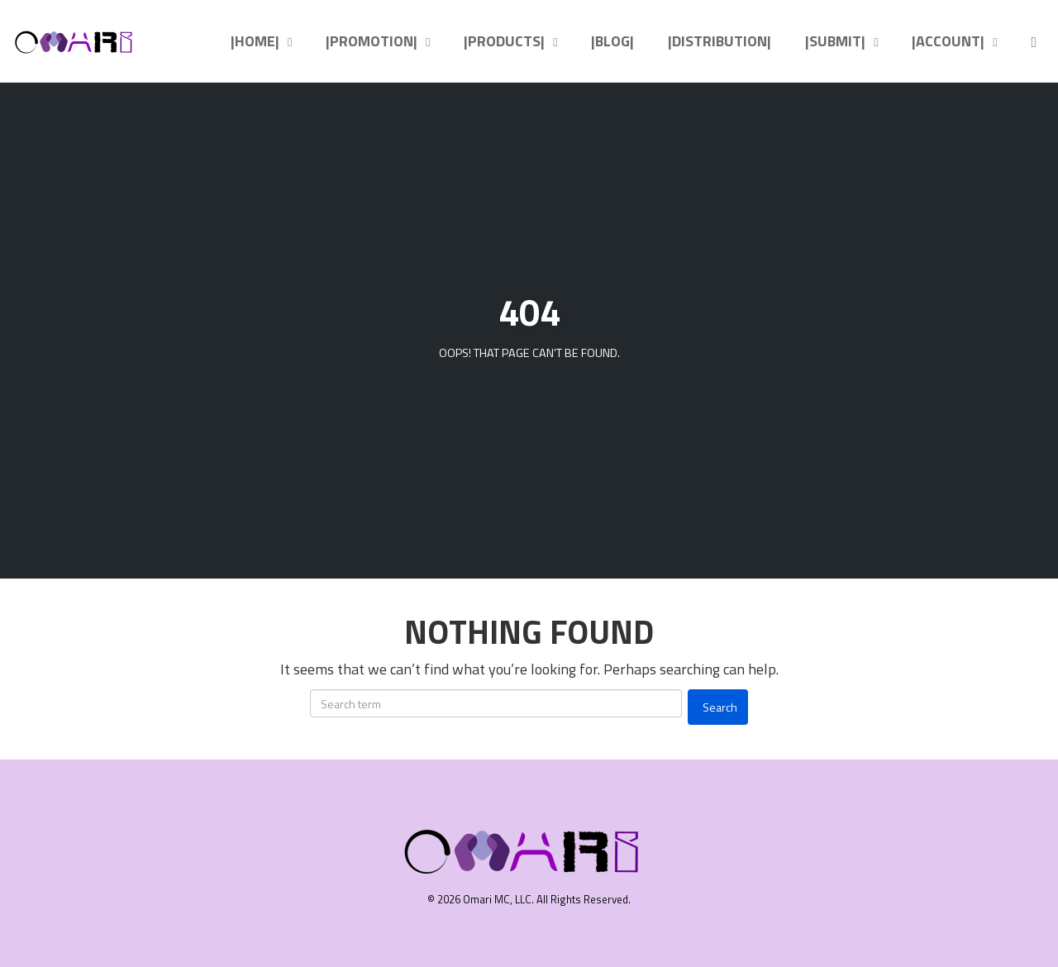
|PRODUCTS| (504, 41)
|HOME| (255, 41)
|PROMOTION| (371, 41)
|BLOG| (612, 41)
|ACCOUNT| (948, 41)
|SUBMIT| (835, 41)
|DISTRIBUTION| (719, 41)
